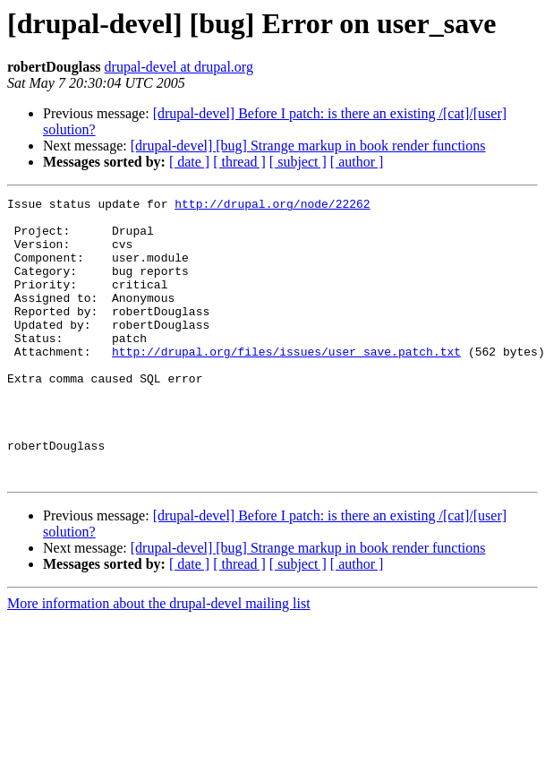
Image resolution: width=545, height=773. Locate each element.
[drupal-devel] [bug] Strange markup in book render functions (308, 145)
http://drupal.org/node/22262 (272, 206)
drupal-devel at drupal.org (179, 66)
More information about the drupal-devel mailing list (159, 659)
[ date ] (189, 161)
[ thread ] (239, 161)
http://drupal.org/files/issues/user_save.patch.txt (286, 383)
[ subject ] (298, 161)
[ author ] (357, 161)
